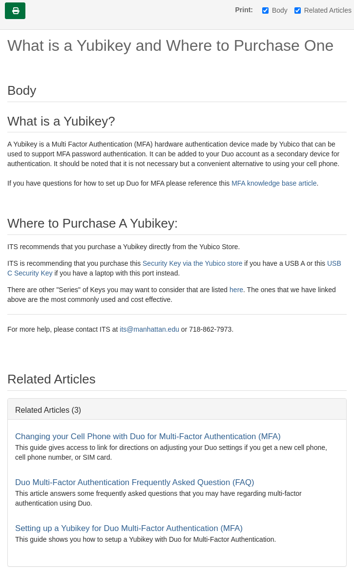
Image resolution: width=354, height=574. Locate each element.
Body (275, 10)
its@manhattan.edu (150, 329)
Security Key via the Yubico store (191, 263)
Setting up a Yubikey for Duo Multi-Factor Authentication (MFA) (129, 528)
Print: (244, 10)
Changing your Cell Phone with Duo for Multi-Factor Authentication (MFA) (148, 436)
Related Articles (323, 10)
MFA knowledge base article (273, 183)
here (235, 290)
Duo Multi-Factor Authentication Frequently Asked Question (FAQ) (134, 482)
